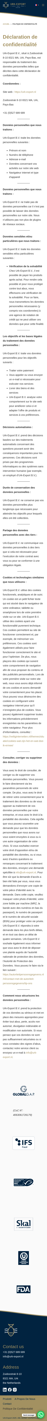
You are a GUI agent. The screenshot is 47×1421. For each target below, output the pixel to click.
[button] (37, 5)
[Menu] (43, 5)
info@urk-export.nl (26, 872)
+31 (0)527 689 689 (14, 1352)
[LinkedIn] (5, 1390)
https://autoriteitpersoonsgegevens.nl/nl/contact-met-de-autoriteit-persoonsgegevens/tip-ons (23, 979)
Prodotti (7, 1399)
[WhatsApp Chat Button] (40, 1414)
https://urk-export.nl (25, 91)
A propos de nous (25, 1399)
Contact (7, 1403)
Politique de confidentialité (18, 1408)
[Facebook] (10, 1390)
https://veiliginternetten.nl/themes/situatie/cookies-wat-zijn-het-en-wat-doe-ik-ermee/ (23, 741)
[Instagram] (15, 1390)
